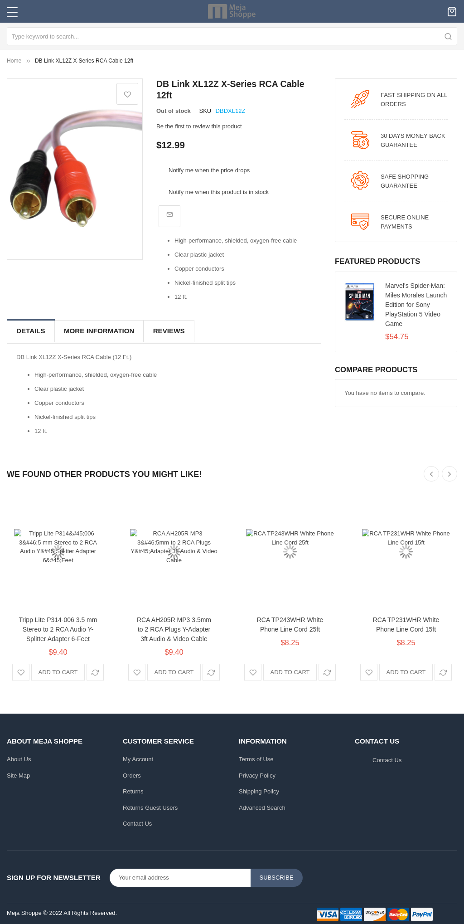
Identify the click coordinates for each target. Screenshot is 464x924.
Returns (133, 790)
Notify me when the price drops (209, 170)
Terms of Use (256, 757)
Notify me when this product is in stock (219, 192)
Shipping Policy (259, 790)
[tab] (31, 331)
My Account (138, 757)
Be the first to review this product (199, 126)
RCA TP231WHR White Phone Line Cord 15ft (406, 622)
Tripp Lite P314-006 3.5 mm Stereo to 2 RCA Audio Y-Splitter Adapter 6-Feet (58, 627)
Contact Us (137, 822)
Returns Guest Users (150, 805)
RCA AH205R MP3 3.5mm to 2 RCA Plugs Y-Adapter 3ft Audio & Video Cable (174, 627)
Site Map (18, 773)
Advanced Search (262, 805)
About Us (19, 757)
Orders (132, 773)
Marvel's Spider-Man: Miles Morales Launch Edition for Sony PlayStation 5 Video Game (416, 304)
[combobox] (232, 36)
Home (14, 61)
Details (30, 331)
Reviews (168, 331)
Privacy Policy (257, 773)
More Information (99, 331)
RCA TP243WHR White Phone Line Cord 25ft (290, 622)
